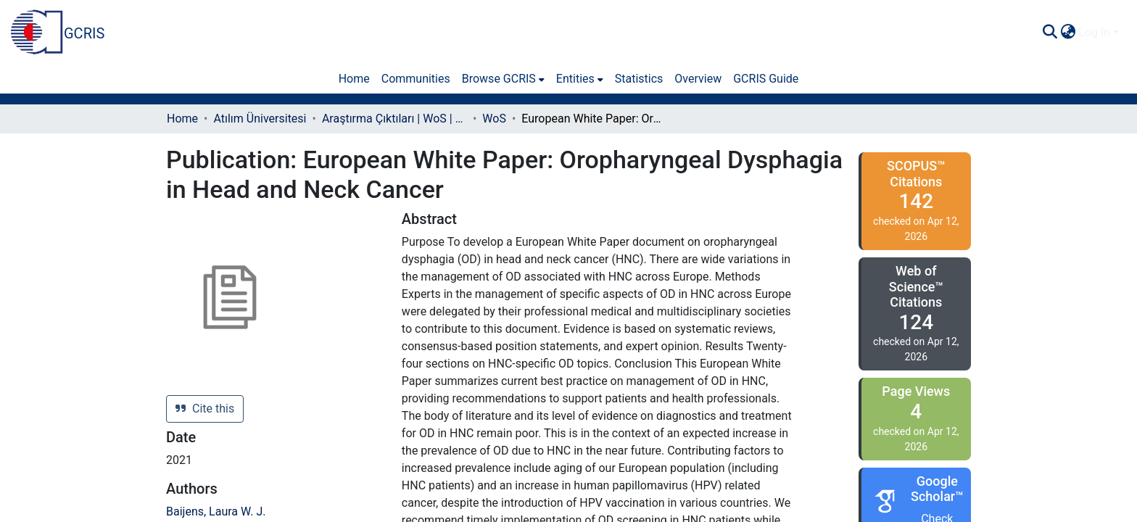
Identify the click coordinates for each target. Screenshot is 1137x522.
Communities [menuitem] (415, 79)
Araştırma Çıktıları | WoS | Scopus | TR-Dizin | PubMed (394, 118)
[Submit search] (1050, 32)
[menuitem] (1068, 32)
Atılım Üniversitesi (259, 118)
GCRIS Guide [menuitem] (765, 79)
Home (182, 118)
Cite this (204, 408)
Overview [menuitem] (698, 79)
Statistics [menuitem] (639, 79)
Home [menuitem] (354, 79)
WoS (494, 118)
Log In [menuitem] (1094, 32)
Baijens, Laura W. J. (215, 511)
